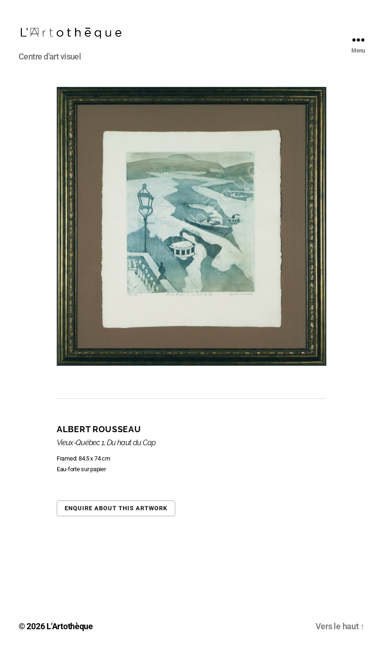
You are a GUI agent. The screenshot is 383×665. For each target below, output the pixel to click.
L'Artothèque (69, 639)
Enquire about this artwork (116, 520)
